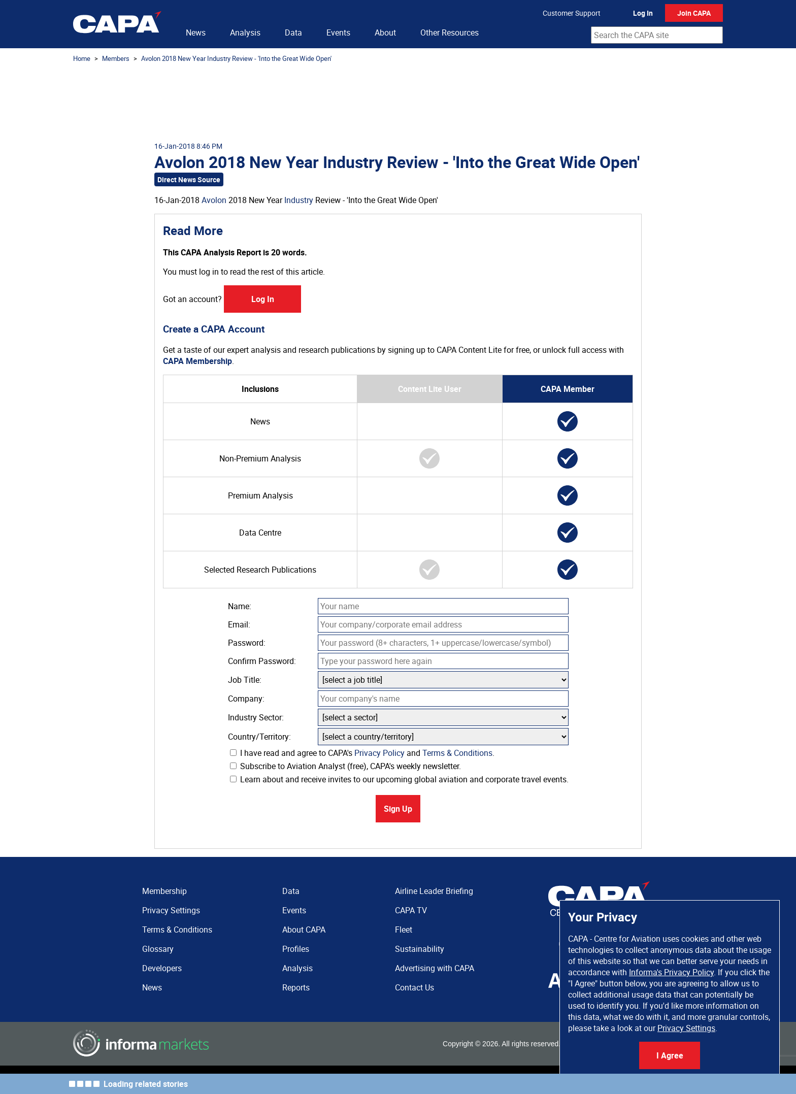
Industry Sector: (256, 717)
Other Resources (449, 32)
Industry (298, 200)
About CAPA (303, 929)
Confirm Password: (262, 661)
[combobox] (657, 35)
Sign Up (398, 808)
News (196, 32)
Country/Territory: (259, 736)
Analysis (245, 32)
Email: (239, 624)
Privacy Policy (379, 752)
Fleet (403, 929)
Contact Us (414, 987)
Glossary (158, 948)
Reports (296, 987)
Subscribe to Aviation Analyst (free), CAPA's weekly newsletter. (345, 766)
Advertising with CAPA (434, 968)
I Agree (669, 1055)
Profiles (295, 948)
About (385, 32)
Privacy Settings (686, 1028)
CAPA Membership (197, 361)
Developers (162, 968)
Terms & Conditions (457, 752)
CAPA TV (411, 910)
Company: (246, 698)
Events (338, 32)
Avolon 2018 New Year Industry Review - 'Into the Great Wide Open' (236, 58)
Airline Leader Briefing (434, 891)
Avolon (214, 200)
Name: (239, 606)
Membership (164, 891)
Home (81, 58)
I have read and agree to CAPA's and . (362, 752)
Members (115, 58)
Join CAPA (694, 13)
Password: (247, 642)
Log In (643, 13)
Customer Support (572, 13)
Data (293, 32)
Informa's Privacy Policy (671, 972)
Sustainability (419, 948)
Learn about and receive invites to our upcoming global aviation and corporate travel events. (399, 779)
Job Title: (244, 679)
